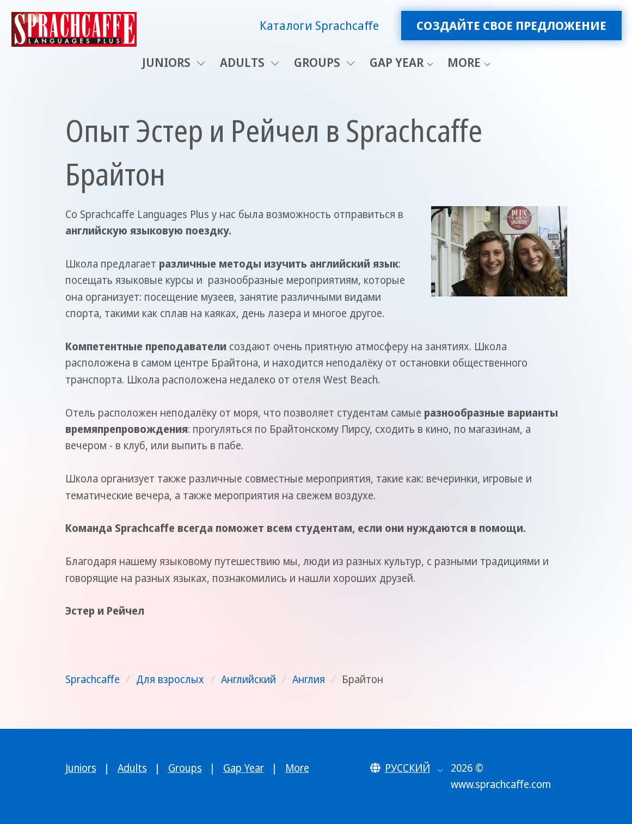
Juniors (173, 62)
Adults (249, 62)
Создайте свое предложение (511, 25)
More (464, 62)
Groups (324, 62)
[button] (407, 768)
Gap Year (397, 62)
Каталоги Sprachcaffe (319, 25)
